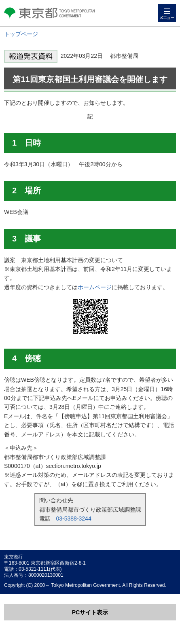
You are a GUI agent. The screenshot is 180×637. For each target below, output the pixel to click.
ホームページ (95, 287)
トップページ (21, 34)
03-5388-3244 (73, 518)
